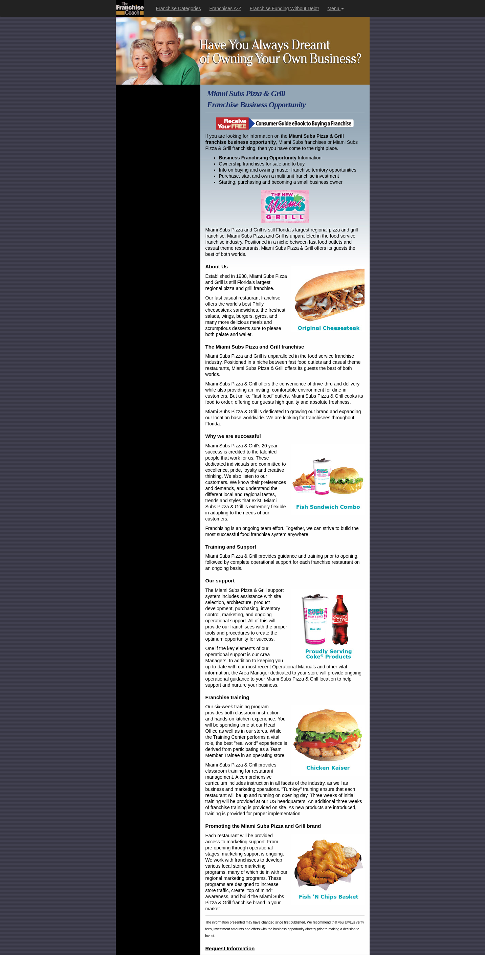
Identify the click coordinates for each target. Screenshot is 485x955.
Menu (335, 8)
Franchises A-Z (225, 8)
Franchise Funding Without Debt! (284, 8)
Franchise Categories (178, 8)
